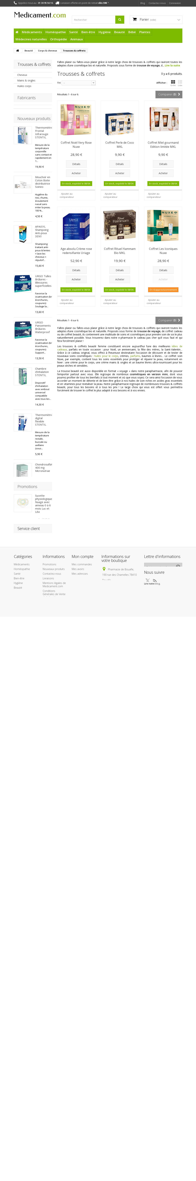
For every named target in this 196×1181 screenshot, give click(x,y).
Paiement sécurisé (53, 1161)
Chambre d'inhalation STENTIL (42, 393)
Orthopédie (58, 39)
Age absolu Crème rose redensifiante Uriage (76, 251)
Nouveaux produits (34, 140)
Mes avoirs (78, 1110)
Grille (173, 83)
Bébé (132, 32)
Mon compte (82, 1098)
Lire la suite (172, 65)
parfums (135, 356)
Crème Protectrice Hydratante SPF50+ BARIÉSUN (42, 836)
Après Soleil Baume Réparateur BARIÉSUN (42, 732)
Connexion (175, 3)
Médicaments (32, 32)
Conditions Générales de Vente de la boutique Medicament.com (54, 1137)
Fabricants (27, 115)
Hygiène (104, 32)
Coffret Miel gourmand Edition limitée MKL (163, 145)
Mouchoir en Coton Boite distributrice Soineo (42, 203)
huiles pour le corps (106, 356)
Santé (73, 32)
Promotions (27, 944)
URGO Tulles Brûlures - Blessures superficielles (43, 302)
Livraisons (48, 1120)
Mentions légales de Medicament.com (54, 1126)
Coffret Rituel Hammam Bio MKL (120, 251)
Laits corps (23, 91)
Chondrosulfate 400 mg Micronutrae (44, 489)
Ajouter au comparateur (67, 195)
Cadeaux (19, 1160)
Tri (59, 82)
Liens (46, 1166)
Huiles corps (24, 86)
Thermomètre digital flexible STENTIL (44, 441)
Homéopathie (55, 32)
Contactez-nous (157, 3)
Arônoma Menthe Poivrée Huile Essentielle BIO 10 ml (43, 535)
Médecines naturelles (31, 39)
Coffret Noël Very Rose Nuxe (76, 145)
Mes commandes (82, 1106)
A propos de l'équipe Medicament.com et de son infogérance (54, 1151)
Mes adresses (80, 1115)
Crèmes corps (25, 97)
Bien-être (88, 32)
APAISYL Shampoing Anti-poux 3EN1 (42, 253)
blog (171, 1126)
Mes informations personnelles (82, 1121)
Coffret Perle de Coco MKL (119, 145)
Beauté (119, 32)
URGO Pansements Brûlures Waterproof (43, 348)
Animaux (76, 39)
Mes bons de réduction (79, 1129)
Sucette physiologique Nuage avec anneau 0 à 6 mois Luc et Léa (43, 962)
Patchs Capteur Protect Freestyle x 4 (43, 682)
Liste (180, 83)
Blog (142, 3)
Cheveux (22, 75)
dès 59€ (102, 2)
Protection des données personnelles (51, 1174)
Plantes (144, 32)
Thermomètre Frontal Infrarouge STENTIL (44, 154)
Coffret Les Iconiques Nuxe (163, 251)
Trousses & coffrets (28, 102)
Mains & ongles (26, 80)
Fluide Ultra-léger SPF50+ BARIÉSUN (43, 888)
